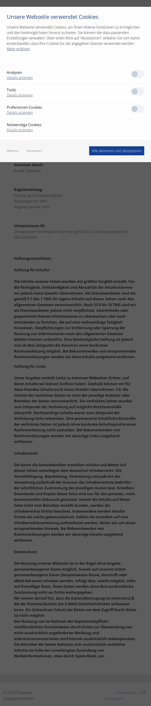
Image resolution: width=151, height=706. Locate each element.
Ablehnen (13, 151)
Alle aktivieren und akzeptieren (117, 150)
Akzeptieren (34, 151)
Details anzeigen (20, 77)
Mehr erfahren (18, 48)
